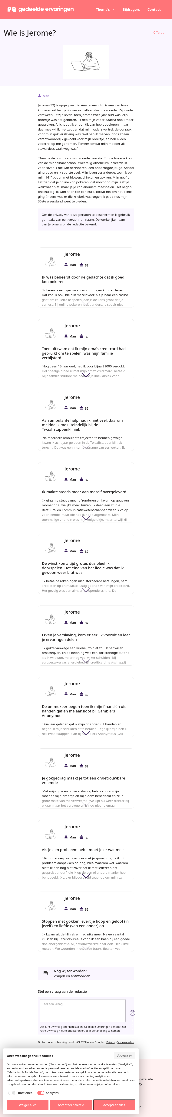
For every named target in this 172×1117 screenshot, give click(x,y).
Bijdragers (131, 9)
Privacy (110, 1042)
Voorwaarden (125, 1042)
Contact (154, 9)
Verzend (132, 1013)
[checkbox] (20, 1093)
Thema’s (107, 9)
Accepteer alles (114, 1105)
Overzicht (124, 1055)
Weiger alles (27, 1105)
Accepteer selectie (71, 1105)
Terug (160, 32)
